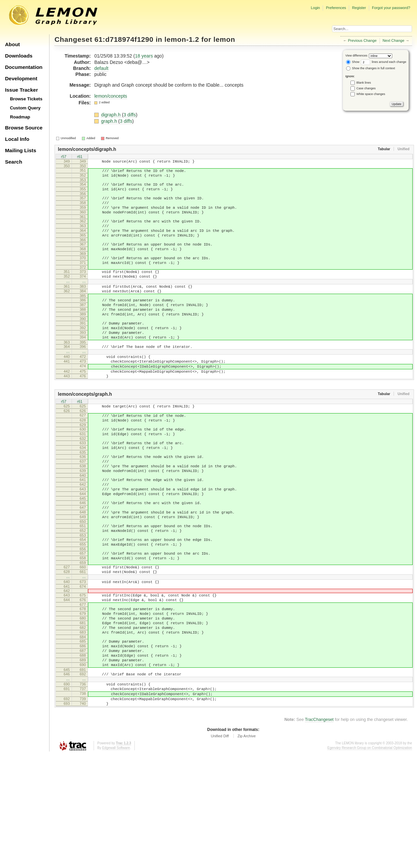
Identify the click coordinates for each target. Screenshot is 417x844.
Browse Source (23, 127)
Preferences (336, 8)
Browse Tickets (26, 98)
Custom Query (25, 107)
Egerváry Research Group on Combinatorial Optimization (369, 837)
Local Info (17, 139)
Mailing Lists (20, 150)
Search (13, 162)
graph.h (109, 121)
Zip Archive (246, 825)
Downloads (18, 56)
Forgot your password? (391, 8)
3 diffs (129, 114)
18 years (144, 56)
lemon (224, 39)
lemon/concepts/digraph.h (87, 149)
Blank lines (363, 82)
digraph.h (111, 114)
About (12, 44)
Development (21, 78)
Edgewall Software (116, 837)
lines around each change (383, 62)
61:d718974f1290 (124, 39)
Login (315, 8)
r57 (64, 157)
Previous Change (362, 40)
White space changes (370, 94)
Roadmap (20, 116)
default (101, 68)
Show (352, 62)
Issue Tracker (21, 90)
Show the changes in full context (370, 68)
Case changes (366, 88)
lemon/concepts (110, 96)
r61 (80, 157)
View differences (356, 55)
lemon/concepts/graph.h (85, 432)
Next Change (393, 40)
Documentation (23, 67)
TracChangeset (319, 809)
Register (359, 8)
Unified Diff (220, 825)
